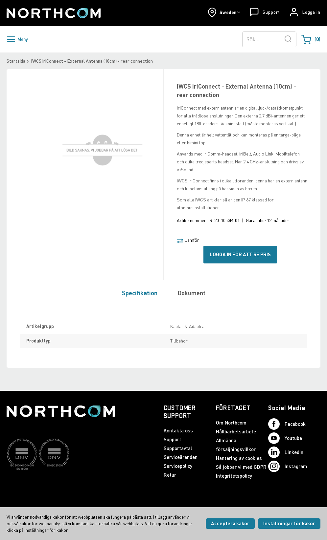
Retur (170, 475)
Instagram (287, 466)
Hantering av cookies (239, 458)
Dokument (191, 293)
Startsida (16, 61)
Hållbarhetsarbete (236, 431)
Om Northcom (231, 423)
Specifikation (139, 293)
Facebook (287, 424)
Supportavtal (178, 448)
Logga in (311, 12)
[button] (224, 12)
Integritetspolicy (234, 476)
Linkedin (285, 452)
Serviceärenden (181, 457)
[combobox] (269, 39)
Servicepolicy (178, 466)
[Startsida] (54, 13)
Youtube (285, 438)
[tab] (138, 292)
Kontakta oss (178, 430)
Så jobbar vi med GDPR (241, 467)
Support (271, 12)
